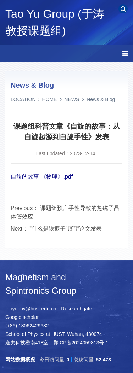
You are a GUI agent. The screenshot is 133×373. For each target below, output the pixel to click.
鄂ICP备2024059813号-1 (81, 342)
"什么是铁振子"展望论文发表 (65, 229)
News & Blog (101, 99)
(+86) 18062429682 (27, 325)
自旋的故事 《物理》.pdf (42, 177)
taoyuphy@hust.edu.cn (30, 308)
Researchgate (76, 308)
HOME (49, 99)
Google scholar (22, 317)
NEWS (71, 99)
